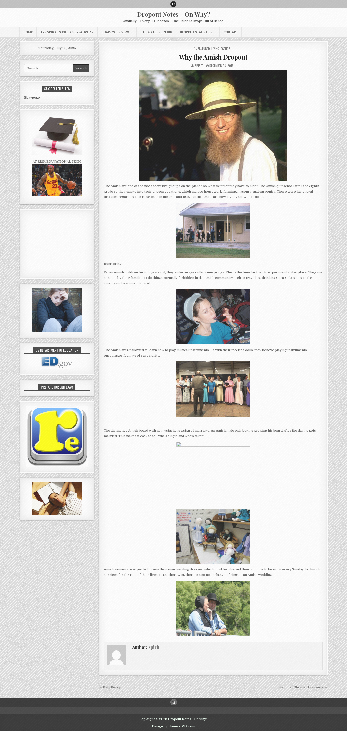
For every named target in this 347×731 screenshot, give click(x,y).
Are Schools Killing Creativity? (67, 32)
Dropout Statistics (196, 32)
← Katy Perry (110, 687)
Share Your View (115, 32)
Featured (204, 48)
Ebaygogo (32, 97)
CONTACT (231, 32)
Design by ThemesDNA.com (173, 726)
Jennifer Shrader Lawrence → (303, 687)
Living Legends (220, 48)
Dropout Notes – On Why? (173, 14)
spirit (199, 65)
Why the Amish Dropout (213, 57)
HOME (28, 32)
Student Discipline (156, 32)
